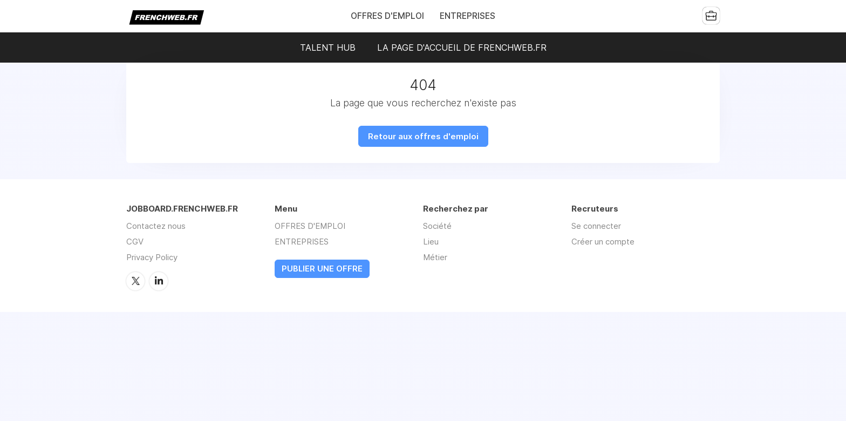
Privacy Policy (152, 257)
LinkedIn (158, 281)
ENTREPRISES (467, 16)
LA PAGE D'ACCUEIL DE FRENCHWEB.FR (462, 47)
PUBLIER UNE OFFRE (322, 269)
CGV (135, 241)
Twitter (135, 281)
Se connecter (596, 226)
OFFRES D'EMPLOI (387, 16)
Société (437, 226)
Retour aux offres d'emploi (423, 136)
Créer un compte (602, 241)
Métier (435, 257)
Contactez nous (156, 226)
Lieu (431, 241)
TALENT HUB (328, 47)
